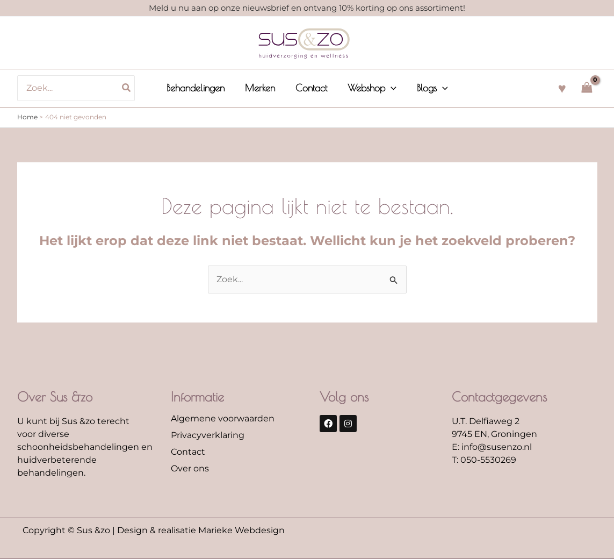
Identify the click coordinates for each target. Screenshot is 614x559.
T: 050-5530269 (484, 460)
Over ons (190, 468)
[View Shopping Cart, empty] (587, 88)
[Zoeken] (129, 88)
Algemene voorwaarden (223, 418)
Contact (188, 452)
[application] (389, 88)
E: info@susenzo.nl (492, 447)
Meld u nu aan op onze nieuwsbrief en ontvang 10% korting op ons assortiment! (307, 8)
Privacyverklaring (207, 435)
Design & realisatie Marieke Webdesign (201, 530)
